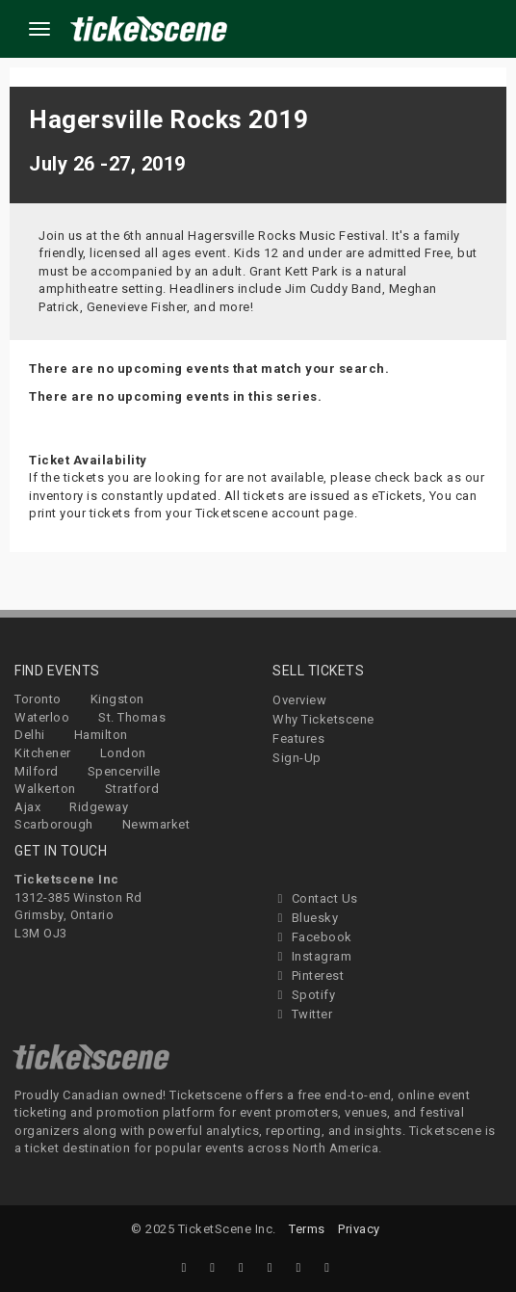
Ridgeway (98, 807)
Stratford (132, 788)
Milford (36, 771)
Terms (307, 1229)
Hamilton (101, 734)
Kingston (117, 699)
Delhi (29, 734)
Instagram (311, 956)
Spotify (303, 995)
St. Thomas (132, 717)
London (123, 753)
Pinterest (308, 975)
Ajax (27, 807)
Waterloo (41, 717)
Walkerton (45, 788)
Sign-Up (297, 758)
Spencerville (124, 771)
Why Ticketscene (323, 719)
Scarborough (53, 824)
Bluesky (305, 917)
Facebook (312, 937)
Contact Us (315, 898)
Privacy (359, 1229)
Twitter (302, 1014)
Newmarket (156, 824)
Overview (299, 700)
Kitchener (42, 753)
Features (298, 738)
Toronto (38, 699)
